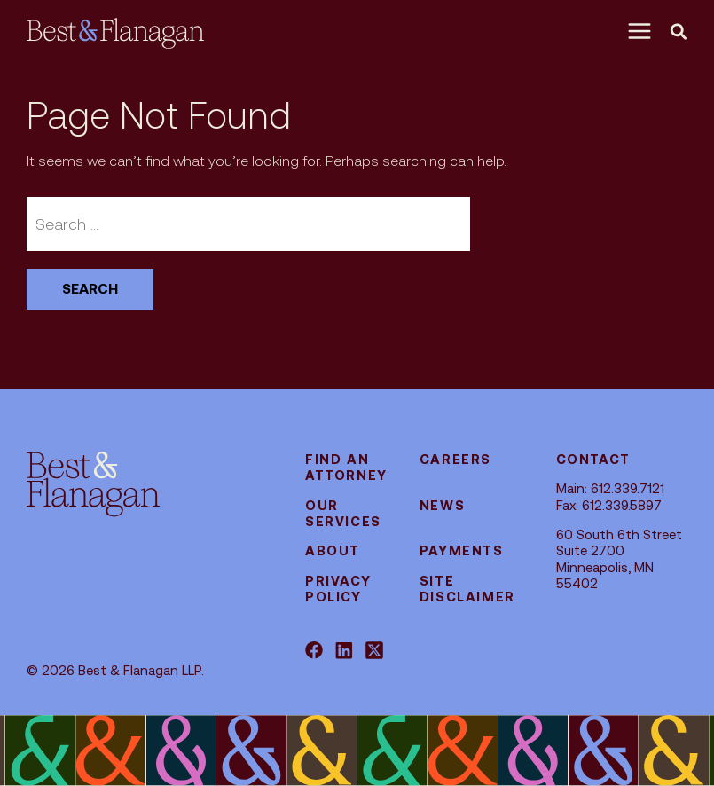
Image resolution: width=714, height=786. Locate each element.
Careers (455, 459)
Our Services (343, 513)
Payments (462, 550)
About (332, 550)
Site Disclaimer (467, 588)
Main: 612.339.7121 (610, 488)
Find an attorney (346, 467)
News (442, 505)
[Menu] (644, 31)
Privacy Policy (338, 588)
